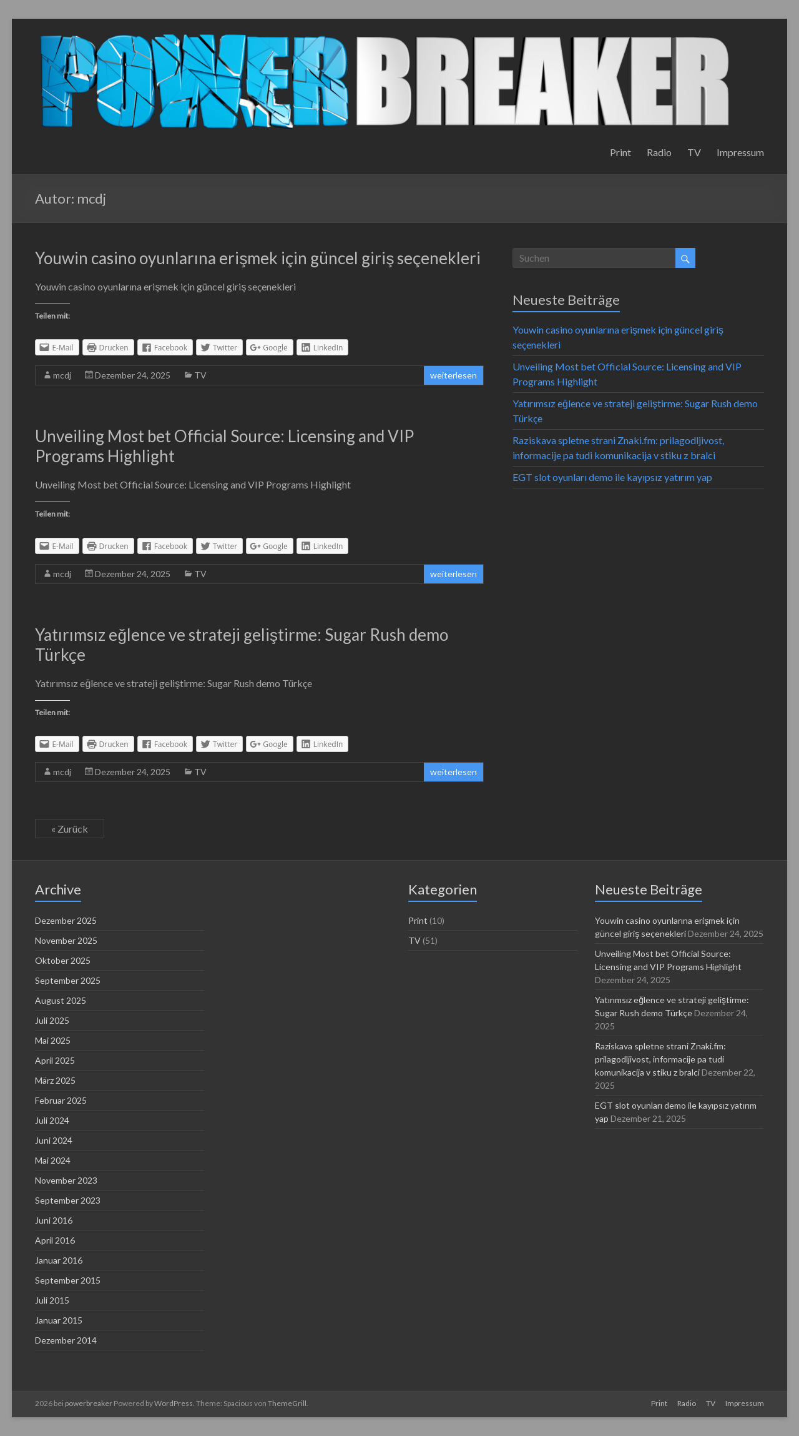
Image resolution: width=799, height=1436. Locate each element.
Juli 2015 (52, 1300)
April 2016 (55, 1240)
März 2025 (55, 1080)
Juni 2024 (53, 1140)
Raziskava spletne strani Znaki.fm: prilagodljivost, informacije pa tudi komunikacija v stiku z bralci (660, 1059)
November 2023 (66, 1180)
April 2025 (55, 1060)
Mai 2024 (53, 1160)
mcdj (62, 375)
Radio (659, 152)
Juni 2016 (53, 1220)
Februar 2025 (61, 1100)
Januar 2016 (58, 1260)
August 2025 (60, 1000)
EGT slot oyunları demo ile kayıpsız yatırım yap (612, 477)
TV (694, 152)
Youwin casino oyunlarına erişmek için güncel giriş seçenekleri (258, 258)
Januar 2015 (58, 1320)
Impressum (740, 152)
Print (620, 152)
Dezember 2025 (66, 920)
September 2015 (67, 1280)
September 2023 (67, 1200)
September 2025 (67, 980)
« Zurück (69, 828)
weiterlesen (453, 375)
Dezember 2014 (66, 1340)
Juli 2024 (52, 1120)
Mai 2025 (53, 1040)
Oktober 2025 (63, 960)
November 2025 (66, 940)
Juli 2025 (52, 1020)
